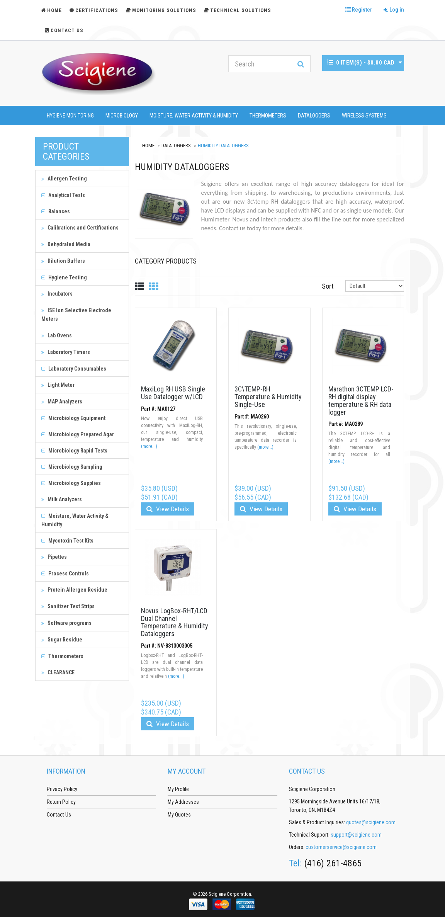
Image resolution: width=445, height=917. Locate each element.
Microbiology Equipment (73, 418)
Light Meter (58, 385)
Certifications (94, 10)
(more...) (149, 446)
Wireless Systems (364, 115)
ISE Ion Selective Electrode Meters (76, 314)
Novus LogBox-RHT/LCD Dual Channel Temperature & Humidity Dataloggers (174, 622)
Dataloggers (314, 115)
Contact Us (64, 30)
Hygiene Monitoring (70, 115)
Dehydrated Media (65, 244)
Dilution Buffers (63, 261)
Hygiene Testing (64, 277)
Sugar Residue (61, 639)
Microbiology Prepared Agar (77, 434)
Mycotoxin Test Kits (67, 541)
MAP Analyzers (61, 401)
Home (148, 145)
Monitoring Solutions (161, 10)
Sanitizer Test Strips (68, 606)
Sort (328, 286)
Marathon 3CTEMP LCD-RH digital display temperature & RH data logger (361, 400)
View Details (167, 509)
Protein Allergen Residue (74, 590)
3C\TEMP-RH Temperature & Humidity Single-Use (268, 396)
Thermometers (268, 115)
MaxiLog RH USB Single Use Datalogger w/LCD (173, 393)
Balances (55, 211)
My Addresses (183, 802)
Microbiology (121, 115)
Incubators (57, 294)
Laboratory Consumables (73, 369)
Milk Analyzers (61, 499)
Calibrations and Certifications (80, 228)
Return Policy (61, 802)
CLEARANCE (58, 672)
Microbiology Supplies (71, 483)
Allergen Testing (64, 178)
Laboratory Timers (65, 352)
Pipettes (54, 557)
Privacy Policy (62, 789)
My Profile (178, 789)
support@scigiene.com (356, 835)
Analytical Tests (63, 195)
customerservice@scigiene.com (341, 847)
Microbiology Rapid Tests (74, 450)
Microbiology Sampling (71, 467)
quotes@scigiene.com (371, 822)
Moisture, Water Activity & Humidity (193, 115)
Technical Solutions (237, 10)
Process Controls (65, 573)
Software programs (66, 623)
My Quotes (179, 815)
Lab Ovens (56, 335)
